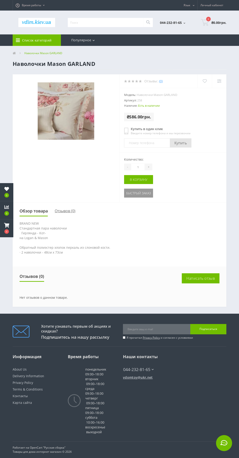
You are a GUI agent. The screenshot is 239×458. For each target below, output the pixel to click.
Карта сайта (22, 402)
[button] (30, 5)
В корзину (138, 179)
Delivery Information (28, 376)
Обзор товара (34, 211)
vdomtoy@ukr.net (138, 377)
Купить (180, 142)
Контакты (20, 396)
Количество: (134, 159)
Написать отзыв (200, 278)
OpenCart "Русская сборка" (47, 448)
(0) (161, 81)
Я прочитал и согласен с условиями (160, 338)
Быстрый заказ (138, 193)
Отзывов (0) (65, 210)
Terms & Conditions (28, 389)
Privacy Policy (151, 338)
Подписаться (208, 329)
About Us (20, 369)
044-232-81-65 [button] (138, 369)
